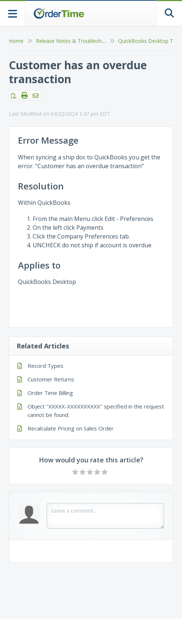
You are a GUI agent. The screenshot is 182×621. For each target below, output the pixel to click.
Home (16, 40)
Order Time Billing (50, 392)
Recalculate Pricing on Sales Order (71, 428)
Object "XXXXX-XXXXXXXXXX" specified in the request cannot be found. (96, 410)
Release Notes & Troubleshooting (76, 40)
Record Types (45, 365)
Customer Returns (51, 379)
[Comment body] (105, 516)
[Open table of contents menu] (12, 13)
